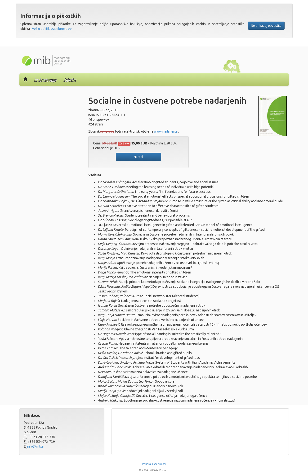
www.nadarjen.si (166, 131)
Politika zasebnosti (154, 464)
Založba (70, 80)
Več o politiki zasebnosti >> (52, 29)
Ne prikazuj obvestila (266, 26)
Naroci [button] (138, 157)
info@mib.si (35, 446)
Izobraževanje (45, 80)
